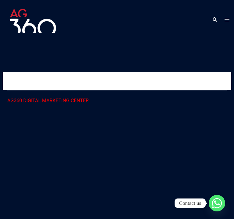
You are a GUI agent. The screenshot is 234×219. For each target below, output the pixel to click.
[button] (214, 19)
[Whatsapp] (217, 203)
